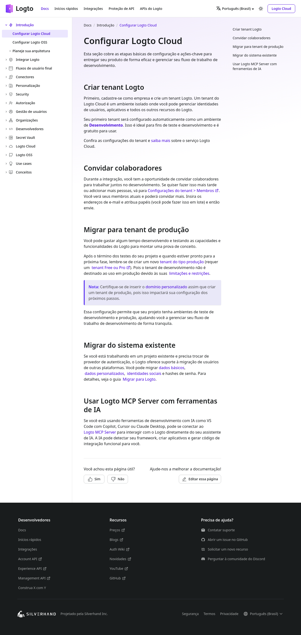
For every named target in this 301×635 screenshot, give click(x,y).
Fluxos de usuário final (30, 68)
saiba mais (160, 140)
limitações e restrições (189, 273)
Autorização (22, 103)
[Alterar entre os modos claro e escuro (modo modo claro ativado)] (261, 9)
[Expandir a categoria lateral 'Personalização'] (6, 86)
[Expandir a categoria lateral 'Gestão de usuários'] (6, 112)
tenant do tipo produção (182, 261)
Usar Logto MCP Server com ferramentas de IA (255, 66)
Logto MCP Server (100, 432)
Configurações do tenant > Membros (183, 190)
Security (19, 94)
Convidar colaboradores (251, 38)
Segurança (190, 613)
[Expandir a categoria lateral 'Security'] (6, 94)
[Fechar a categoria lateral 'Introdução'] (6, 25)
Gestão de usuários (28, 111)
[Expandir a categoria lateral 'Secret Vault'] (6, 138)
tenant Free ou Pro (111, 267)
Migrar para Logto (139, 379)
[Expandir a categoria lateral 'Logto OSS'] (6, 155)
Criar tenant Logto (247, 29)
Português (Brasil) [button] (233, 8)
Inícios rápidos (66, 8)
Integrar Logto (24, 59)
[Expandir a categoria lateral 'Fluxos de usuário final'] (6, 68)
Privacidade (229, 613)
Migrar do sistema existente (255, 55)
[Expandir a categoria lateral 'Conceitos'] (6, 172)
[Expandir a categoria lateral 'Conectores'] (6, 77)
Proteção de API (121, 8)
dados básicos (171, 367)
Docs (45, 8)
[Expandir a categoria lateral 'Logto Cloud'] (6, 146)
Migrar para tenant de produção (258, 46)
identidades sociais (144, 373)
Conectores (21, 77)
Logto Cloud (22, 146)
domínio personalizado (166, 286)
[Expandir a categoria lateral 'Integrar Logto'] (6, 60)
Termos (209, 613)
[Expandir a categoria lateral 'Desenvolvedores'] (6, 129)
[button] (281, 8)
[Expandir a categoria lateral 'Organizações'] (6, 120)
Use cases (20, 163)
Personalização (24, 85)
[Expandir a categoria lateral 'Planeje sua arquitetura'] (10, 51)
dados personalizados (104, 373)
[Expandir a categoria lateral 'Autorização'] (6, 103)
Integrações (93, 8)
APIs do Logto (151, 8)
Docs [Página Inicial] (87, 25)
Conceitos (20, 172)
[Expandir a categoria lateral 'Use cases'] (6, 164)
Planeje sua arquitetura (31, 51)
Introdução (21, 25)
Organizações (23, 120)
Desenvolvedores (26, 129)
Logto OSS (20, 155)
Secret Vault (22, 137)
